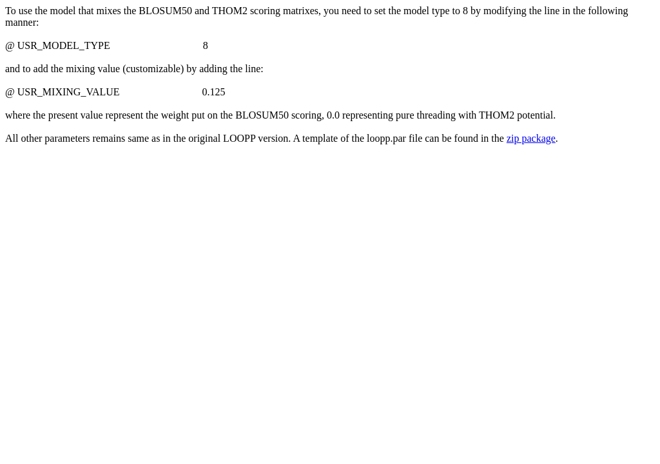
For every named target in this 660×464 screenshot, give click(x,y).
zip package (531, 138)
